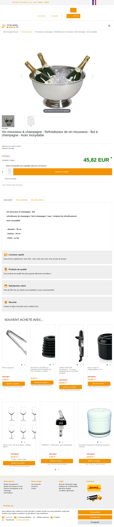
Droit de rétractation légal (68, 484)
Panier (33, 488)
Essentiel (9, 517)
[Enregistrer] (53, 16)
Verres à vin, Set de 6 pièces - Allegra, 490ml (17, 445)
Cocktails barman (26, 31)
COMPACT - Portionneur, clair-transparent (56, 445)
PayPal (57, 517)
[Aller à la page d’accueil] (10, 31)
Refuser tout (95, 517)
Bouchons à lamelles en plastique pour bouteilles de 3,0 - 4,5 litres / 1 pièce (41, 369)
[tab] (8, 199)
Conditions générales (66, 490)
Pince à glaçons (8, 367)
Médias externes (43, 517)
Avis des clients (37, 200)
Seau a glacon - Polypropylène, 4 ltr (95, 368)
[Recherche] (73, 9)
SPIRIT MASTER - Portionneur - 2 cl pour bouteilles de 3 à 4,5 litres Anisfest (68, 370)
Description (8, 200)
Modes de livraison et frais (13, 486)
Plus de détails (21, 200)
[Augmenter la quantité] (9, 170)
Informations (8, 492)
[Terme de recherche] (53, 9)
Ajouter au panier (82, 171)
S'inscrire (34, 486)
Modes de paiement (11, 484)
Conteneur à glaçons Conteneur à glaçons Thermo (94, 445)
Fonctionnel (10, 520)
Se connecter (36, 484)
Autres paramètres (23, 520)
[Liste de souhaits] (63, 16)
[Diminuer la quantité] (9, 173)
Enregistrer (95, 522)
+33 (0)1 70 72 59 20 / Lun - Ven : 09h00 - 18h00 (27, 2)
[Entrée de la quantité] (5, 171)
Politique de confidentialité (68, 486)
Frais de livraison (17, 184)
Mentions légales (65, 488)
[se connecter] (40, 16)
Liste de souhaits (9, 178)
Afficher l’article (100, 383)
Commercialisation (24, 517)
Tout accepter (95, 512)
